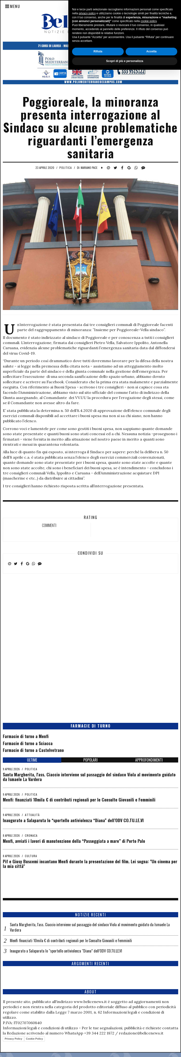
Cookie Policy (34, 1038)
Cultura (31, 856)
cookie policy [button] (149, 1008)
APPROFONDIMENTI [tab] (149, 760)
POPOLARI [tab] (90, 760)
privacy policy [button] (87, 1000)
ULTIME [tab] (32, 760)
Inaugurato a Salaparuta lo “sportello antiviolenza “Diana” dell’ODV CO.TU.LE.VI (73, 820)
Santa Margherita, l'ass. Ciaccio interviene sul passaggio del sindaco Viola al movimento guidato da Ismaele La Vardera (89, 776)
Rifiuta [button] (97, 1038)
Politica (65, 168)
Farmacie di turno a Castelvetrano (33, 750)
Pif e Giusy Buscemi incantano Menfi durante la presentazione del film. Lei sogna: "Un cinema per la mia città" (90, 863)
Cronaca (31, 835)
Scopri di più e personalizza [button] (124, 1048)
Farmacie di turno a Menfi (26, 736)
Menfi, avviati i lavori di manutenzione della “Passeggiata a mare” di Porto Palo (74, 841)
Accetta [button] (151, 1038)
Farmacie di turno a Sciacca (28, 743)
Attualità (32, 815)
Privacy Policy (13, 1038)
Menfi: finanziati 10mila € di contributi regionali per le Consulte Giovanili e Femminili (79, 800)
